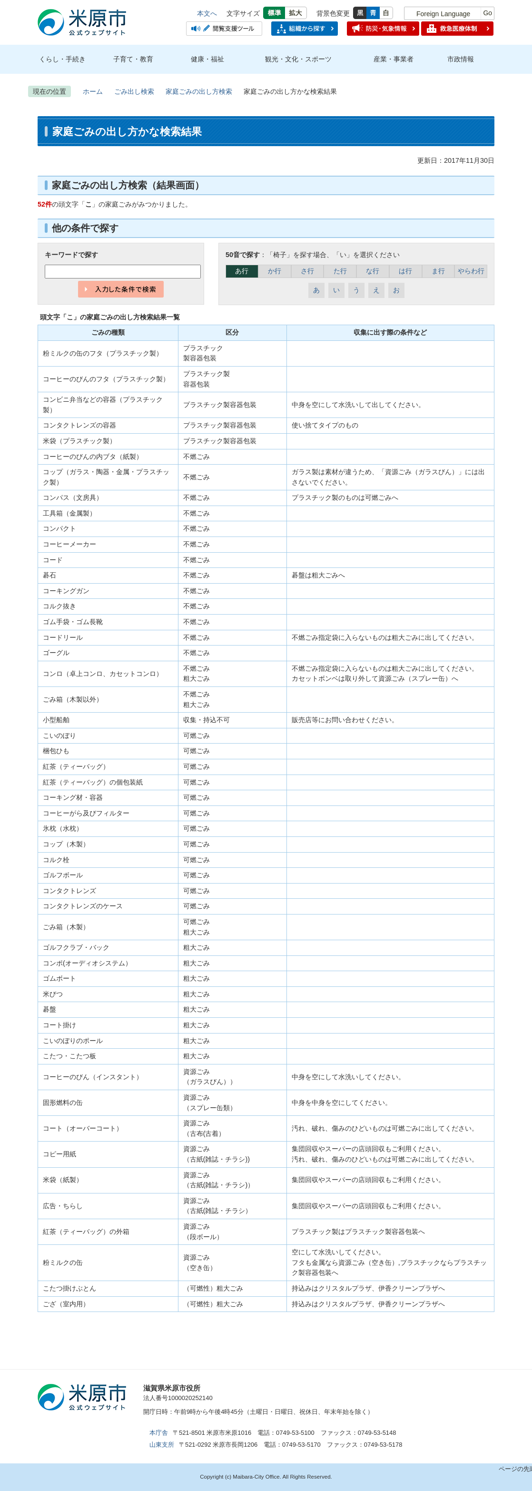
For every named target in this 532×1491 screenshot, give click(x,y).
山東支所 (161, 1444)
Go (487, 13)
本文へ (207, 13)
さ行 (307, 271)
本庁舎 (158, 1432)
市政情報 (460, 59)
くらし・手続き (62, 59)
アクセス (254, 1392)
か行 (274, 271)
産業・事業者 (394, 59)
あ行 (241, 271)
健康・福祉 (207, 59)
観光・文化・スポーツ (298, 59)
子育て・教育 (133, 59)
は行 (405, 271)
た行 (340, 271)
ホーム (93, 91)
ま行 (438, 271)
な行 (372, 271)
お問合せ (397, 1392)
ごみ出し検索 (134, 91)
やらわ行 (471, 271)
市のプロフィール (326, 1392)
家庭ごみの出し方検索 (199, 91)
